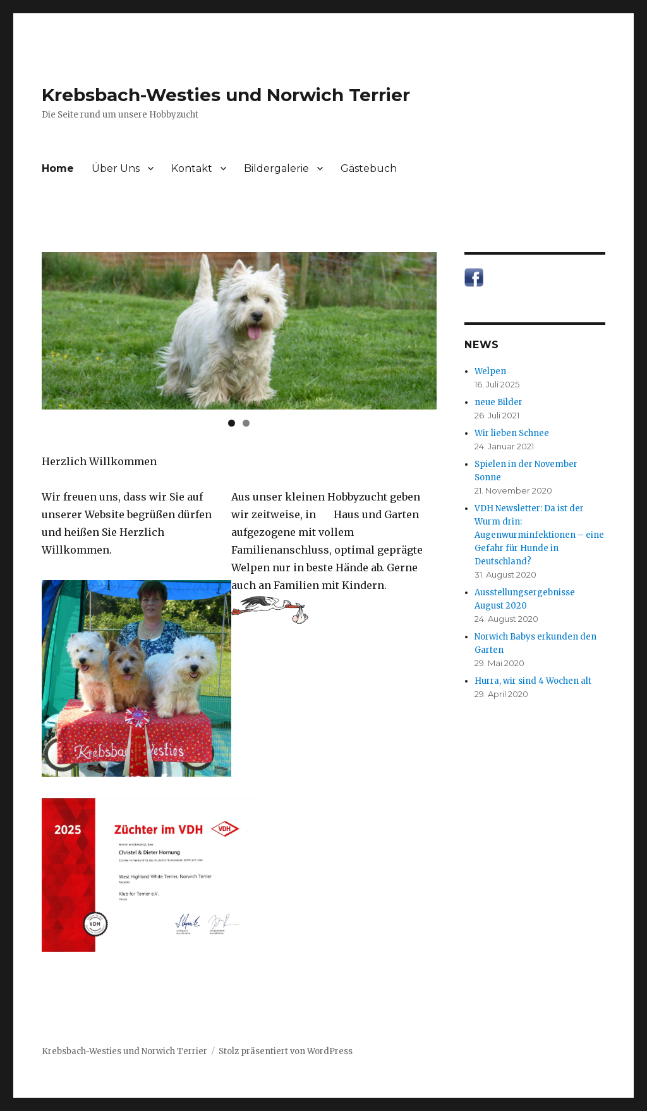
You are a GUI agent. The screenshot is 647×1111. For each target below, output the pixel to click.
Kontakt (191, 168)
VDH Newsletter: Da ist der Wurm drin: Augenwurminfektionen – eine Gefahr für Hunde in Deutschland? (539, 535)
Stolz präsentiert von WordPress (286, 1051)
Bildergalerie (276, 168)
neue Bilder (499, 402)
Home (58, 168)
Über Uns (116, 168)
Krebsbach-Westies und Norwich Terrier (226, 95)
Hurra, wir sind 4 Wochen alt (533, 681)
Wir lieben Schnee (512, 433)
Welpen (490, 371)
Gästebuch (369, 168)
